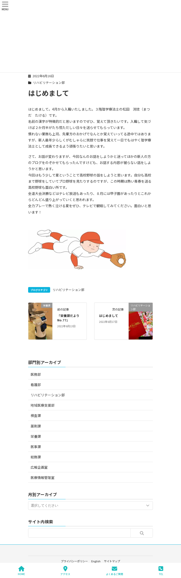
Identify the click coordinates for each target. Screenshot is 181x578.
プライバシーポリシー (74, 561)
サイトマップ (112, 561)
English (96, 561)
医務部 (36, 374)
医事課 (36, 446)
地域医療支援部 (43, 405)
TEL (160, 571)
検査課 (36, 415)
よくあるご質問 (114, 571)
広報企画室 (39, 467)
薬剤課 (36, 426)
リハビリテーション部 (49, 82)
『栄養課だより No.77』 (70, 317)
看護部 (36, 384)
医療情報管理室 (43, 477)
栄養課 (36, 436)
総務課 (36, 456)
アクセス (65, 571)
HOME (21, 571)
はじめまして (108, 315)
